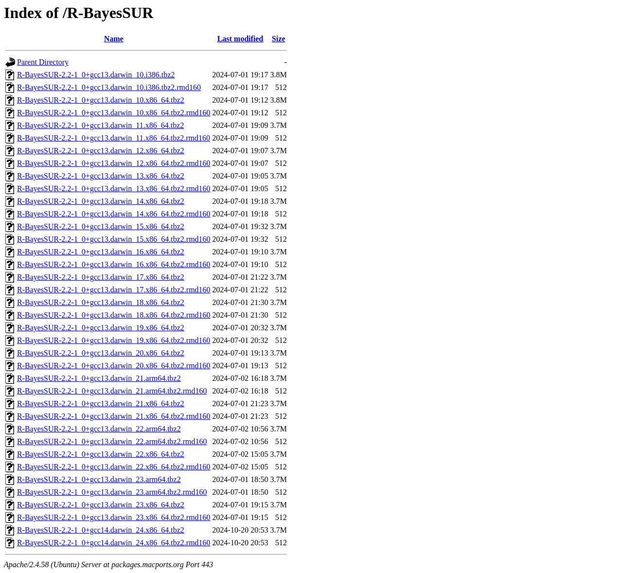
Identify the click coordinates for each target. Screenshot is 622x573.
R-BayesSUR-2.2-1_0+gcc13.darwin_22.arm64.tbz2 (99, 429)
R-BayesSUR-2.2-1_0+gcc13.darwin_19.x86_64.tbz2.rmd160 (113, 340)
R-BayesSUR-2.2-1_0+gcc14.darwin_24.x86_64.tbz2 (100, 530)
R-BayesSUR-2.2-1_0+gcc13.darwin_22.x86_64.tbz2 (100, 454)
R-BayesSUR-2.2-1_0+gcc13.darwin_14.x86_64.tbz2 (100, 201)
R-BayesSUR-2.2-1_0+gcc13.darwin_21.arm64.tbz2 (99, 378)
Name (113, 39)
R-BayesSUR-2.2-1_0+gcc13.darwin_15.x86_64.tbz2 (100, 226)
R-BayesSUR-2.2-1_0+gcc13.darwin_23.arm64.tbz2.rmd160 (112, 492)
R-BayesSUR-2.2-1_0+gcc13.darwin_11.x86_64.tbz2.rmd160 (113, 138)
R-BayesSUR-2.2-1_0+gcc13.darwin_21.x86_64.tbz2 (100, 403)
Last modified (240, 39)
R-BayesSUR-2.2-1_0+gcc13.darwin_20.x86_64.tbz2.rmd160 (113, 365)
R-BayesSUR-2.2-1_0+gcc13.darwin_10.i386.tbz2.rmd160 (109, 87)
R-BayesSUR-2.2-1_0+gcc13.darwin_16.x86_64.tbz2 (100, 252)
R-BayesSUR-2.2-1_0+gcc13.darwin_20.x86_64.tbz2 (100, 353)
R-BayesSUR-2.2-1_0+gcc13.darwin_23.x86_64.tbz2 (100, 505)
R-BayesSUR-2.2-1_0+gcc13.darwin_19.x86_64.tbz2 (100, 327)
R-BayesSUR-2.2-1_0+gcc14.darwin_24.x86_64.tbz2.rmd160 (113, 542)
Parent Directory (43, 62)
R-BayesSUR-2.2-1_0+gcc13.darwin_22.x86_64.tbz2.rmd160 (113, 467)
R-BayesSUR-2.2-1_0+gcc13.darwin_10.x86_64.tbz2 (100, 100)
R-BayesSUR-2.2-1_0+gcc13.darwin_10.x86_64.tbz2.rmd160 (113, 112)
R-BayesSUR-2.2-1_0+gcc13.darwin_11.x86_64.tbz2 (100, 125)
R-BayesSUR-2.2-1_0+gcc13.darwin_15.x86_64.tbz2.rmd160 (113, 239)
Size (278, 39)
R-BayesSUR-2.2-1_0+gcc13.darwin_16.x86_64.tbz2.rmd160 (113, 264)
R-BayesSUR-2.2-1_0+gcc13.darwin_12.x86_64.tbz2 (100, 150)
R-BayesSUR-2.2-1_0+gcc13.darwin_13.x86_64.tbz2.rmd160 (113, 188)
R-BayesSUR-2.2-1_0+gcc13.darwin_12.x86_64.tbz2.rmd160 (113, 163)
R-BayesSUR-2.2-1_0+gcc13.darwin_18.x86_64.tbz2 (100, 302)
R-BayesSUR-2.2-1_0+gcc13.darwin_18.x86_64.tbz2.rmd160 (113, 315)
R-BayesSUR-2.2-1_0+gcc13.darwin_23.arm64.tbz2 (99, 479)
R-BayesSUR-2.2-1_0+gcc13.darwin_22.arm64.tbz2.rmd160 (112, 441)
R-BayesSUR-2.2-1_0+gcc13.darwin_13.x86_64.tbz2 (100, 176)
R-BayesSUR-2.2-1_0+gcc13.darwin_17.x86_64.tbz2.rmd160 (113, 290)
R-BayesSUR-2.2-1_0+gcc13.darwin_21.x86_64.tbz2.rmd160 (113, 416)
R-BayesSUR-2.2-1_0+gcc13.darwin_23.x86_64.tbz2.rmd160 (113, 517)
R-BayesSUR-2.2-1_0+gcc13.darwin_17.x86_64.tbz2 (100, 277)
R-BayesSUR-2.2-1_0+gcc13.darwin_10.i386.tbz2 (96, 75)
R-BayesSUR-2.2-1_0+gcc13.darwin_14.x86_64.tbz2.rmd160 (113, 214)
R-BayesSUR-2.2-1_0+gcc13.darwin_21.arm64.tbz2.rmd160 (112, 391)
